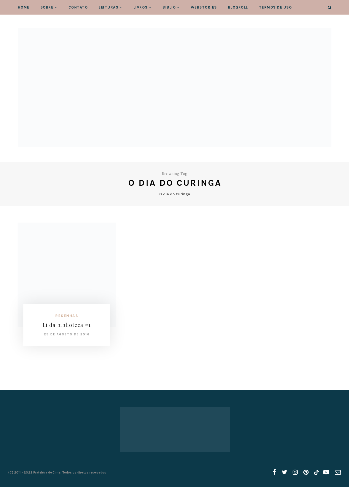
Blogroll (238, 7)
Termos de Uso (275, 7)
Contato (78, 7)
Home (23, 7)
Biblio (169, 7)
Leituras (108, 7)
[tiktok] (316, 472)
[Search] (329, 7)
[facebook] (274, 472)
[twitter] (284, 472)
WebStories (204, 7)
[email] (338, 472)
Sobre (47, 7)
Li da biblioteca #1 (67, 324)
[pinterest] (306, 472)
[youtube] (326, 472)
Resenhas (66, 315)
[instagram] (295, 472)
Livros (140, 7)
